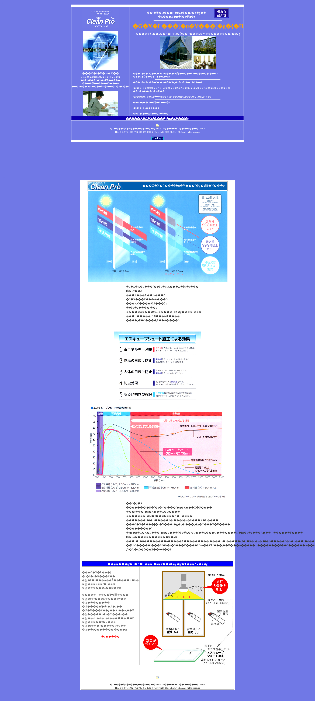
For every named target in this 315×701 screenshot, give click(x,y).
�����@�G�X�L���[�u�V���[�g (157, 118)
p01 (3, 2)
